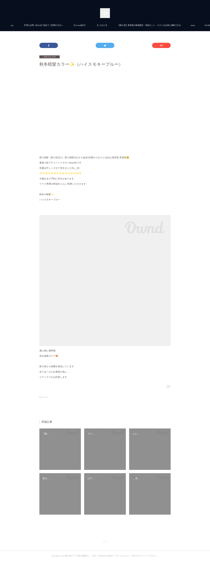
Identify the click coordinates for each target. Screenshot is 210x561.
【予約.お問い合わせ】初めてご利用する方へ (80, 25)
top (48, 25)
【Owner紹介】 (116, 25)
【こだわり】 (139, 25)
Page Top (105, 542)
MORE (157, 25)
